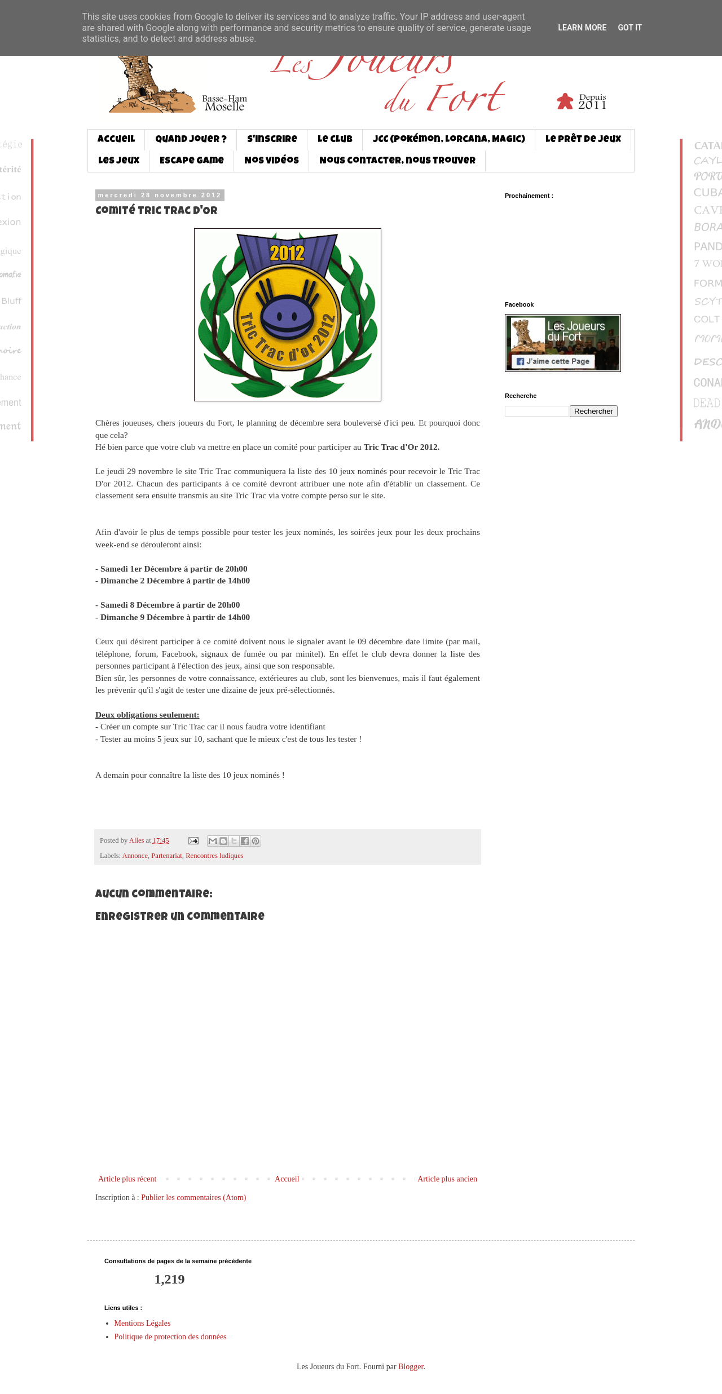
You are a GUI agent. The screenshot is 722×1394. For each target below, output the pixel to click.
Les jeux (118, 161)
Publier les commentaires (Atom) (193, 1197)
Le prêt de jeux (583, 140)
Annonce (135, 856)
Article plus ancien (447, 1179)
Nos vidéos (271, 161)
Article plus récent (127, 1179)
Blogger (410, 1366)
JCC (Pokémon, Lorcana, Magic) (449, 140)
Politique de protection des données (171, 1337)
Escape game (192, 161)
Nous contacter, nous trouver (397, 161)
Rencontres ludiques (214, 856)
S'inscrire (272, 140)
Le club (335, 140)
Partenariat (166, 856)
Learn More (582, 27)
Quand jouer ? (191, 140)
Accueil (116, 140)
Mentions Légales (143, 1323)
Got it (630, 27)
